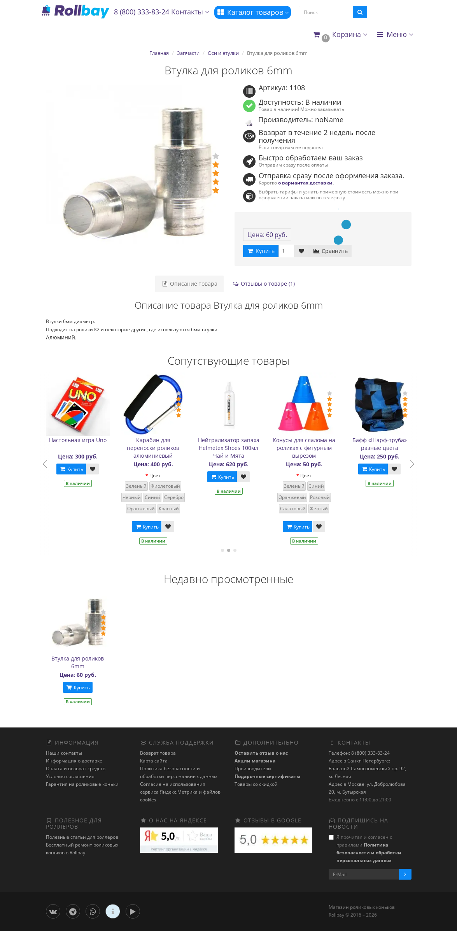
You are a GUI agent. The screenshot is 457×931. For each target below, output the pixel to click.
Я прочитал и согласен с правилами (365, 849)
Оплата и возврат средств (75, 768)
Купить (79, 469)
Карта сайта (154, 760)
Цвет (163, 475)
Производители (253, 768)
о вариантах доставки (305, 182)
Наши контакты (64, 753)
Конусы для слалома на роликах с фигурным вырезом (312, 447)
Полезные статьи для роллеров (82, 837)
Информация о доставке (74, 760)
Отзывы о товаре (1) (263, 283)
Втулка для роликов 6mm (77, 662)
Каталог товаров (252, 12)
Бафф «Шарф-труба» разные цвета (387, 443)
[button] (339, 35)
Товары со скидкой (256, 784)
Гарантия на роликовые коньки (82, 784)
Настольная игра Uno (85, 440)
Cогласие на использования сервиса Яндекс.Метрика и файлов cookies (180, 792)
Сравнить (330, 251)
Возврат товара (158, 753)
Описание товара (189, 283)
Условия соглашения (70, 776)
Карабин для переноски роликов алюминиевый (161, 447)
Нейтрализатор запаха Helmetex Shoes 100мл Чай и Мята (236, 447)
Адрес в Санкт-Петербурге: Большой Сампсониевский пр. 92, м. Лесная (367, 768)
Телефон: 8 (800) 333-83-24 (359, 753)
